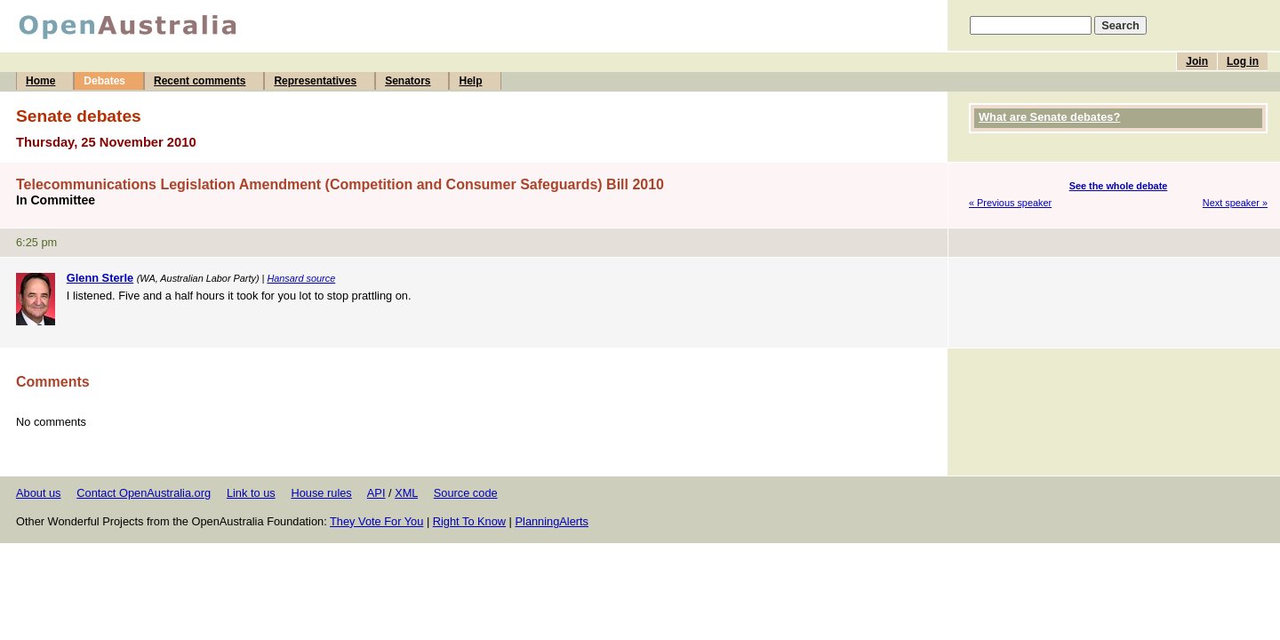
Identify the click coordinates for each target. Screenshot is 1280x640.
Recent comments (199, 81)
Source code (466, 493)
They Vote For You (376, 521)
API (376, 493)
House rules (321, 493)
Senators (407, 81)
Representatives (315, 81)
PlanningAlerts (552, 521)
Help (470, 81)
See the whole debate (1118, 185)
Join (1197, 61)
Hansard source (301, 278)
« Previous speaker (1010, 202)
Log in (1243, 61)
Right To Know (469, 521)
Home (40, 81)
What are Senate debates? (1049, 117)
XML (406, 493)
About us (38, 493)
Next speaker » (1235, 202)
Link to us (251, 493)
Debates (104, 81)
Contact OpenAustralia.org (143, 493)
